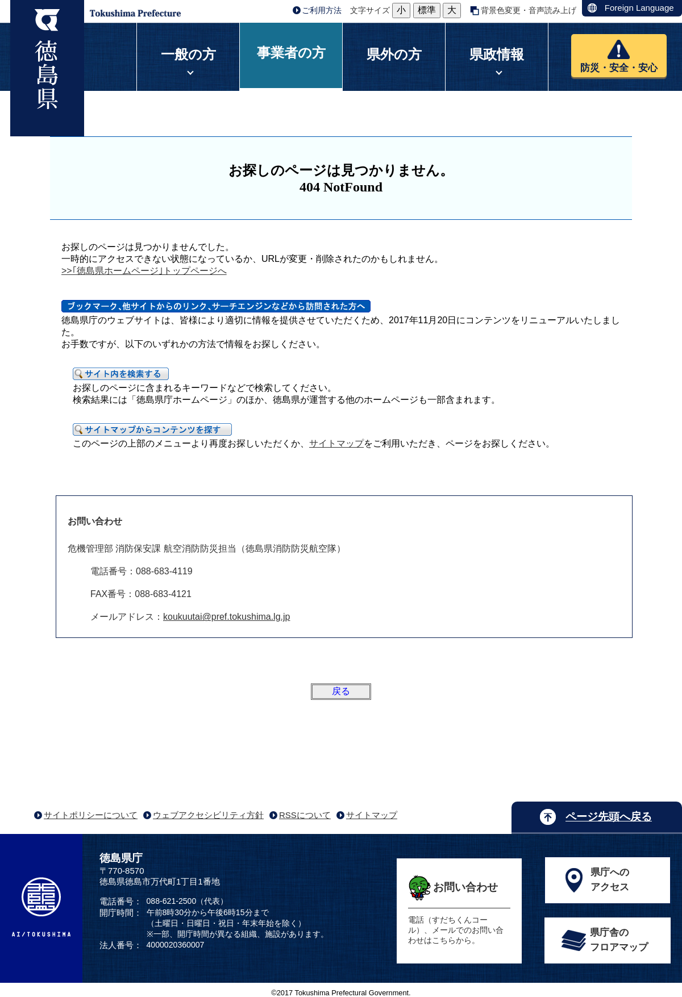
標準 (427, 10)
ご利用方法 (322, 10)
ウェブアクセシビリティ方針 (208, 815)
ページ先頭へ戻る (608, 817)
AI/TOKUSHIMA (41, 907)
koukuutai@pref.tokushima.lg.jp (226, 616)
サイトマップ (336, 443)
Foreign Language (639, 7)
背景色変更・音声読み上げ (528, 10)
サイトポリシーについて (91, 815)
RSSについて (305, 815)
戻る (341, 691)
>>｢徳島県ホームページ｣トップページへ (144, 271)
